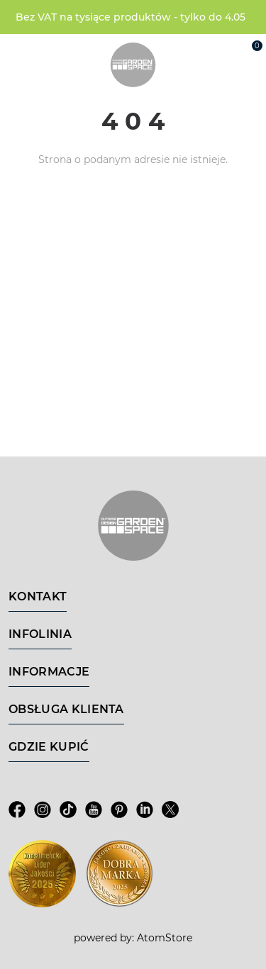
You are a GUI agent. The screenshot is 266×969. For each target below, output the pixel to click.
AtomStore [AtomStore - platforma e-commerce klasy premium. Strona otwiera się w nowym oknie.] (164, 937)
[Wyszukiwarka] (188, 51)
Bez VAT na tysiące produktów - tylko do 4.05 (130, 17)
